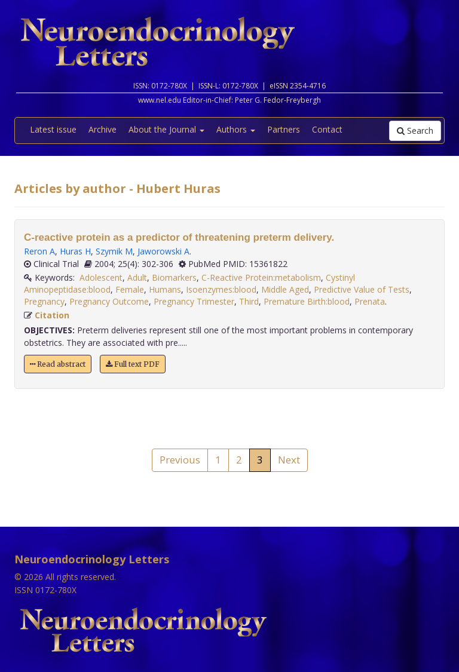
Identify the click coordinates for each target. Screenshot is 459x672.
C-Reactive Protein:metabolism (261, 277)
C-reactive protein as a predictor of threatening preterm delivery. (179, 237)
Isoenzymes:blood (221, 289)
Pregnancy (44, 301)
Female (129, 289)
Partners (283, 129)
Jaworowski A (163, 251)
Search (415, 130)
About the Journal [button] (166, 129)
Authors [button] (235, 129)
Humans (165, 289)
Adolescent (101, 277)
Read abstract (57, 364)
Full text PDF (133, 364)
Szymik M (114, 251)
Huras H (75, 251)
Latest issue (53, 129)
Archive (102, 129)
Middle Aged (285, 289)
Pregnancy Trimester (194, 301)
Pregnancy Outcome (109, 301)
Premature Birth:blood (307, 301)
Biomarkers (174, 277)
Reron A (39, 251)
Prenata (369, 301)
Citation (52, 315)
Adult (137, 277)
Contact (327, 129)
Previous (180, 460)
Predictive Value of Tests (361, 289)
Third (249, 301)
